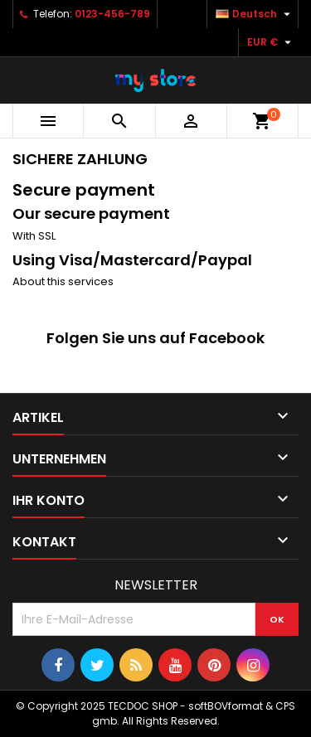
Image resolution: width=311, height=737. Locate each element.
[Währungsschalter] (271, 42)
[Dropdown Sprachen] (255, 14)
